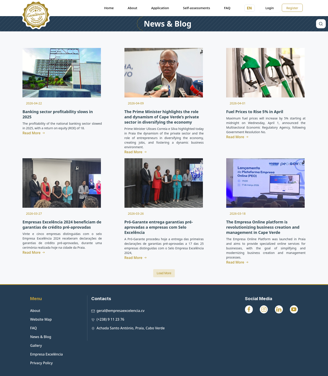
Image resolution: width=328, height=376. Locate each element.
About (35, 310)
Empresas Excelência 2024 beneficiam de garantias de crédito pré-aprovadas (61, 224)
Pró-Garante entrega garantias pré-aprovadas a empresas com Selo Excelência (158, 227)
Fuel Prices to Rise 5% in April (254, 111)
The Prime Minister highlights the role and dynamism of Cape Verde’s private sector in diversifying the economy (161, 117)
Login (269, 8)
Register (292, 8)
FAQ (33, 328)
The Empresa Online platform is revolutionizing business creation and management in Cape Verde (262, 227)
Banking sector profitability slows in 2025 (57, 114)
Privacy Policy (41, 363)
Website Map (41, 319)
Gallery (36, 345)
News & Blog (167, 23)
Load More (164, 273)
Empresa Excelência (46, 354)
